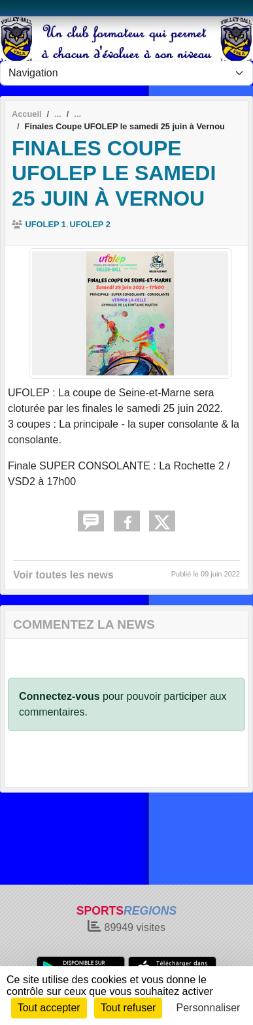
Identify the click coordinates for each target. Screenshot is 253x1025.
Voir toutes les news (63, 574)
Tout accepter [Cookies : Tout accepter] (49, 1007)
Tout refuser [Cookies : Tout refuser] (128, 1007)
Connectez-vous (59, 696)
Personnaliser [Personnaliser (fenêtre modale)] (209, 1007)
